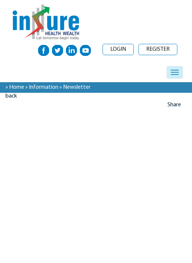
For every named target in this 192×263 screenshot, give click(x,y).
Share (174, 105)
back (11, 96)
